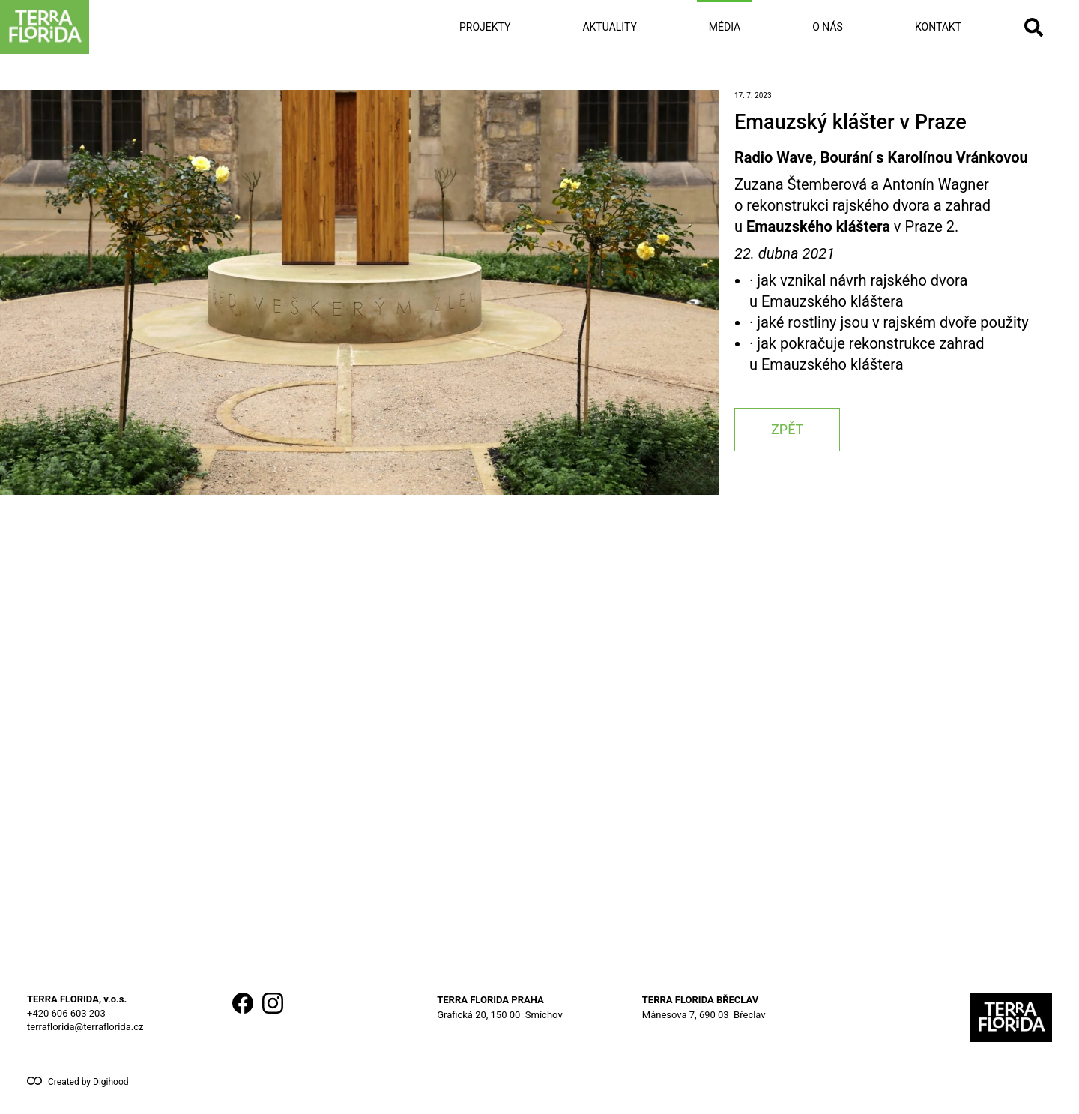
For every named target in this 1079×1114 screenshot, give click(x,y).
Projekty (484, 27)
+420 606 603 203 (66, 1013)
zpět (787, 429)
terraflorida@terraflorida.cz (85, 1026)
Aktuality (609, 27)
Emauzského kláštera (818, 226)
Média (724, 27)
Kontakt (938, 27)
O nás (827, 27)
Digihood (111, 1082)
